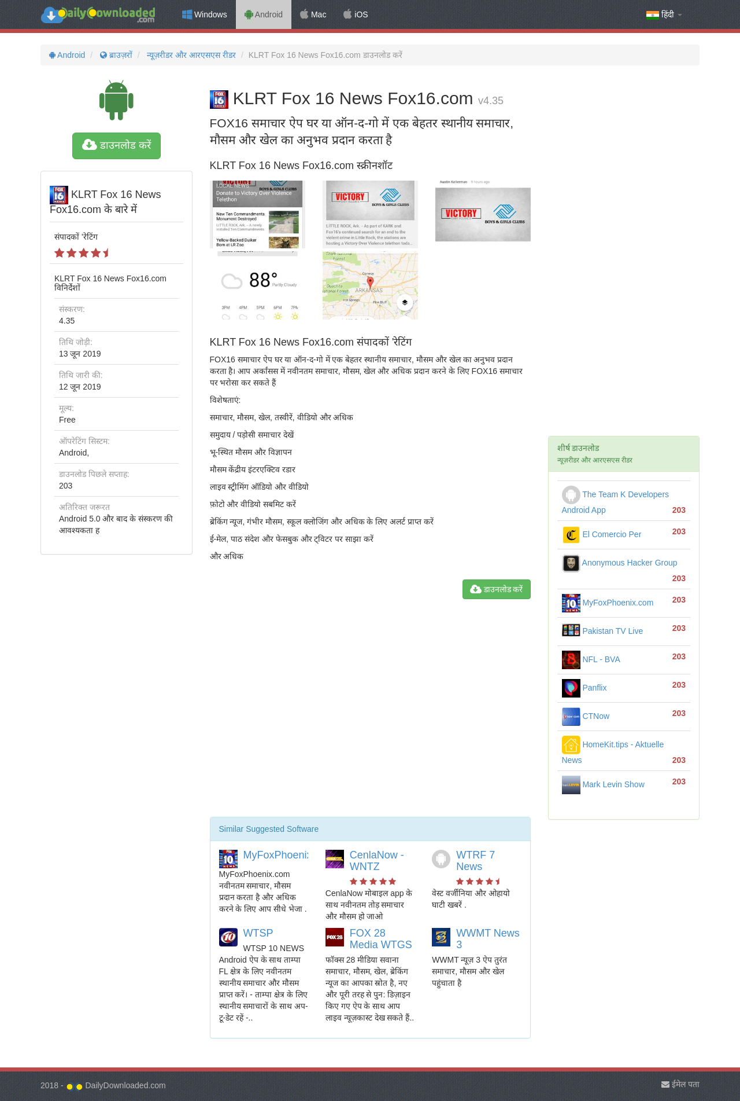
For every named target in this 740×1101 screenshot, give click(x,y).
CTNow (586, 716)
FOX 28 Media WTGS (381, 938)
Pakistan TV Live (602, 631)
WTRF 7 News (475, 860)
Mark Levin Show (603, 784)
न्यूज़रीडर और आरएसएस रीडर (190, 55)
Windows (204, 14)
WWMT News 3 (488, 938)
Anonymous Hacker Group (620, 562)
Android (264, 14)
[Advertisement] (370, 713)
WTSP (258, 933)
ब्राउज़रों (115, 55)
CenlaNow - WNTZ (377, 860)
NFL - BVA (591, 659)
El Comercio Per (602, 534)
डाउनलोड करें (116, 145)
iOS (355, 14)
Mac (313, 14)
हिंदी (664, 15)
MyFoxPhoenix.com (289, 855)
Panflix (584, 687)
